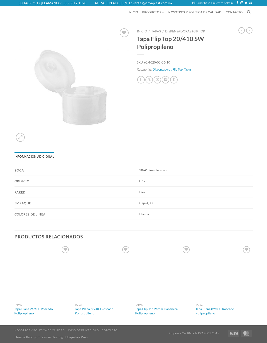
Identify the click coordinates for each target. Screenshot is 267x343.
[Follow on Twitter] (246, 3)
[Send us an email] (250, 3)
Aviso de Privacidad (83, 330)
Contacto (234, 12)
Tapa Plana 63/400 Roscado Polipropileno (94, 311)
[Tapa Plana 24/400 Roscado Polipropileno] (42, 273)
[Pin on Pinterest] (165, 79)
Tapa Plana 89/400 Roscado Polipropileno (215, 311)
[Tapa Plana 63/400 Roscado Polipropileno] (103, 273)
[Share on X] (149, 79)
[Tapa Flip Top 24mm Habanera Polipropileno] (163, 273)
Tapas (156, 31)
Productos (153, 12)
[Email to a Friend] (157, 79)
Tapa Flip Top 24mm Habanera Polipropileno (156, 311)
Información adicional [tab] (34, 156)
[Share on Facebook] (141, 79)
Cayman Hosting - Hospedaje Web (63, 337)
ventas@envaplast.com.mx (152, 3)
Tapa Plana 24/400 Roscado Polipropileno (33, 311)
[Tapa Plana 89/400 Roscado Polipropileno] (224, 273)
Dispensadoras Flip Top (185, 31)
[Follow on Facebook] (237, 3)
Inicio (133, 12)
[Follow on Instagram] (241, 3)
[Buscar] (249, 12)
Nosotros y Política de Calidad (194, 12)
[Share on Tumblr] (174, 79)
